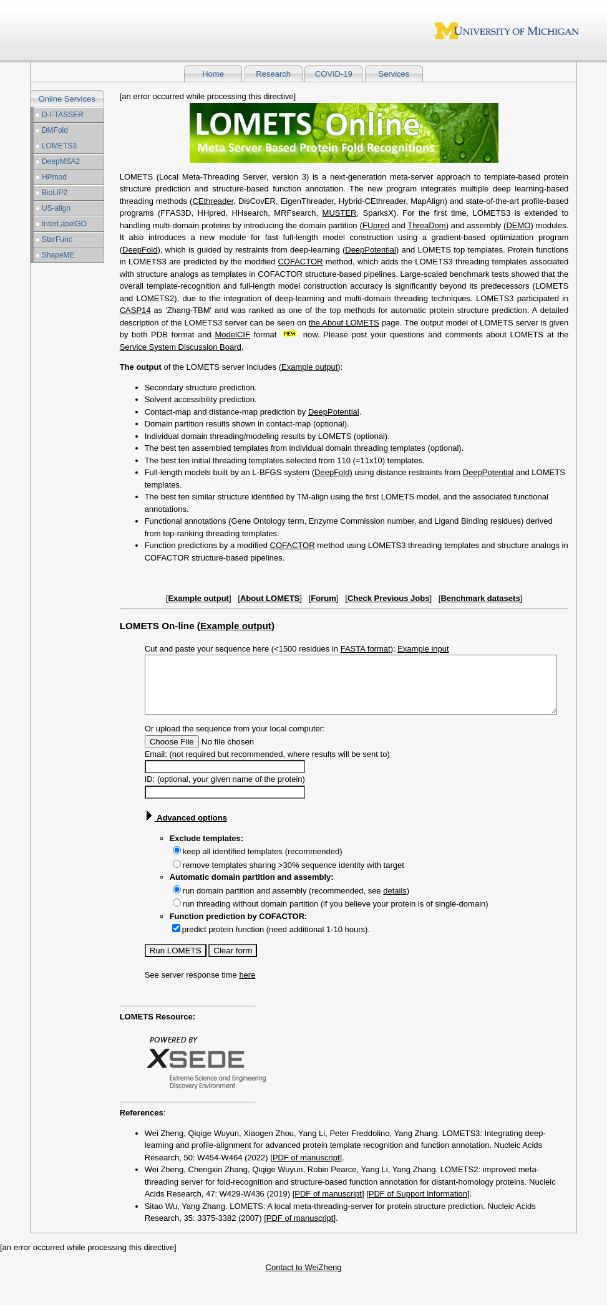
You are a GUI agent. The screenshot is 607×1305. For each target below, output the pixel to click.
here (247, 986)
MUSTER (340, 213)
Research (273, 74)
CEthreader (212, 201)
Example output (309, 367)
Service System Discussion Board (180, 347)
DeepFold (139, 249)
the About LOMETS (344, 322)
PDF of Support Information (418, 1205)
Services (394, 74)
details (395, 902)
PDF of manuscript (306, 1168)
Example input (423, 648)
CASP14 (135, 310)
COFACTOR (300, 261)
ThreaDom (426, 225)
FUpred (375, 225)
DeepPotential (370, 249)
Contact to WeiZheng (304, 1278)
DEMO (518, 225)
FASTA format (366, 648)
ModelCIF (232, 334)
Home (213, 74)
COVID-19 (333, 74)
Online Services (67, 99)
